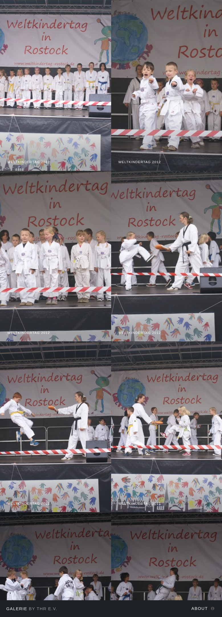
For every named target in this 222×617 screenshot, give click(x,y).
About (200, 608)
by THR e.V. (31, 608)
